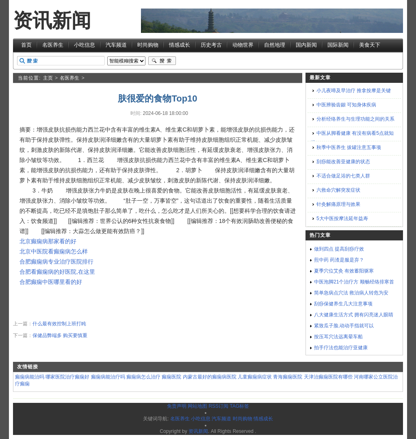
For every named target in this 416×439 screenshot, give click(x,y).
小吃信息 (84, 45)
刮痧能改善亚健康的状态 (343, 161)
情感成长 (179, 45)
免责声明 (176, 406)
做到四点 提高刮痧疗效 (339, 249)
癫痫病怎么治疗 (143, 377)
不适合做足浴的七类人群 (343, 176)
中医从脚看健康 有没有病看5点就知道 (352, 137)
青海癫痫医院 (287, 377)
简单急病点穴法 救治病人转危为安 (351, 293)
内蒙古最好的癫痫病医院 (209, 377)
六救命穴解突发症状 (338, 190)
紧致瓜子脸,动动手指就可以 (344, 326)
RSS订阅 (218, 406)
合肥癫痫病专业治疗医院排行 (56, 261)
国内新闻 (306, 45)
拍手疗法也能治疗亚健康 (341, 347)
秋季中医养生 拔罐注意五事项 (348, 147)
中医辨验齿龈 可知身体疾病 (346, 105)
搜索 (162, 60)
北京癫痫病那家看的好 (48, 241)
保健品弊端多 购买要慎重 (59, 335)
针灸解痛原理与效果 (338, 204)
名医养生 (52, 45)
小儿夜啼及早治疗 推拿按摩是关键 (353, 90)
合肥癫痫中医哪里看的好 (51, 282)
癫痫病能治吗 (29, 377)
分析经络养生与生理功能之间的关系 (355, 119)
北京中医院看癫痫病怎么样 (54, 251)
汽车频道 (116, 45)
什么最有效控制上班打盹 (59, 324)
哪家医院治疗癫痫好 (67, 377)
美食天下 (369, 45)
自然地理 (274, 45)
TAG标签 (239, 406)
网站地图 (197, 406)
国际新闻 (338, 45)
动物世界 (243, 45)
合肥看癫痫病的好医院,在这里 (57, 271)
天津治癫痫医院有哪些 (328, 377)
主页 (48, 78)
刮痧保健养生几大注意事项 (343, 304)
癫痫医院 (171, 377)
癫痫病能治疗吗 (108, 377)
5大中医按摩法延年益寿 (342, 218)
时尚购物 (147, 45)
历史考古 (211, 45)
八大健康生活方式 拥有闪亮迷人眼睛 (353, 315)
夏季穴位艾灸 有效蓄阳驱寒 (344, 271)
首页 (26, 45)
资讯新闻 (52, 20)
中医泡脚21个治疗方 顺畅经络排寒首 (354, 282)
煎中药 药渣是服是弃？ (339, 260)
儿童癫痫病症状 (255, 377)
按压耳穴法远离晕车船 (338, 337)
